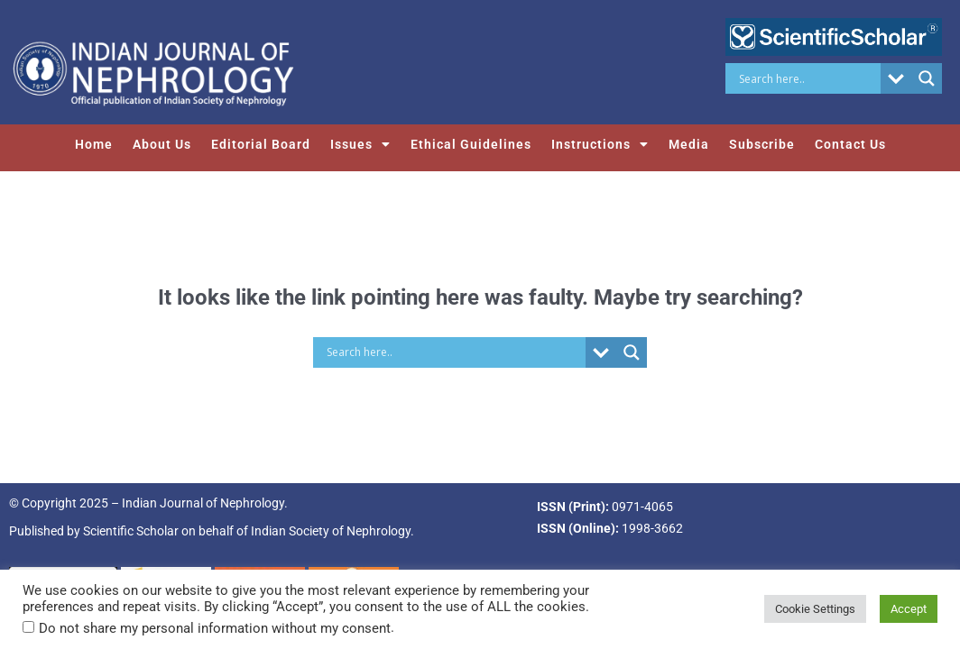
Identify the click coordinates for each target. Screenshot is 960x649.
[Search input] (807, 78)
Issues (360, 144)
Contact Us (850, 144)
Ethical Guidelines (471, 144)
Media (689, 144)
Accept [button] (909, 609)
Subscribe (762, 144)
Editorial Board (260, 144)
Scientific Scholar (131, 531)
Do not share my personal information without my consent (215, 628)
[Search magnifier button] (926, 78)
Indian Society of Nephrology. (332, 531)
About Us (162, 144)
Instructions (600, 144)
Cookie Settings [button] (815, 609)
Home (94, 144)
